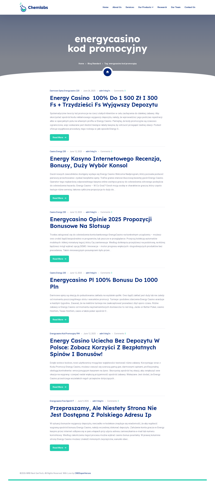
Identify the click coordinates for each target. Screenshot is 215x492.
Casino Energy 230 (58, 163)
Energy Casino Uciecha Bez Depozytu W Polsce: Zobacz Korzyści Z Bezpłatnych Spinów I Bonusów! (105, 359)
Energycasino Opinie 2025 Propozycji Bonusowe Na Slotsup (101, 234)
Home (81, 75)
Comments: (120, 102)
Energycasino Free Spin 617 (62, 412)
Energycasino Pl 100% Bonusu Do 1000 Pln (104, 295)
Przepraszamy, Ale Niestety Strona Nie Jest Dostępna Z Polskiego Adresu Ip (103, 423)
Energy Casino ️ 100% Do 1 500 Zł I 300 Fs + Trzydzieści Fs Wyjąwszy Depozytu (104, 113)
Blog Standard (94, 75)
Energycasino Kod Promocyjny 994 (65, 345)
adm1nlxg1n (104, 102)
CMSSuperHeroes (83, 485)
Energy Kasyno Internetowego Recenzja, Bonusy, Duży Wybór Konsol (105, 173)
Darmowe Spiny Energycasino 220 (64, 102)
